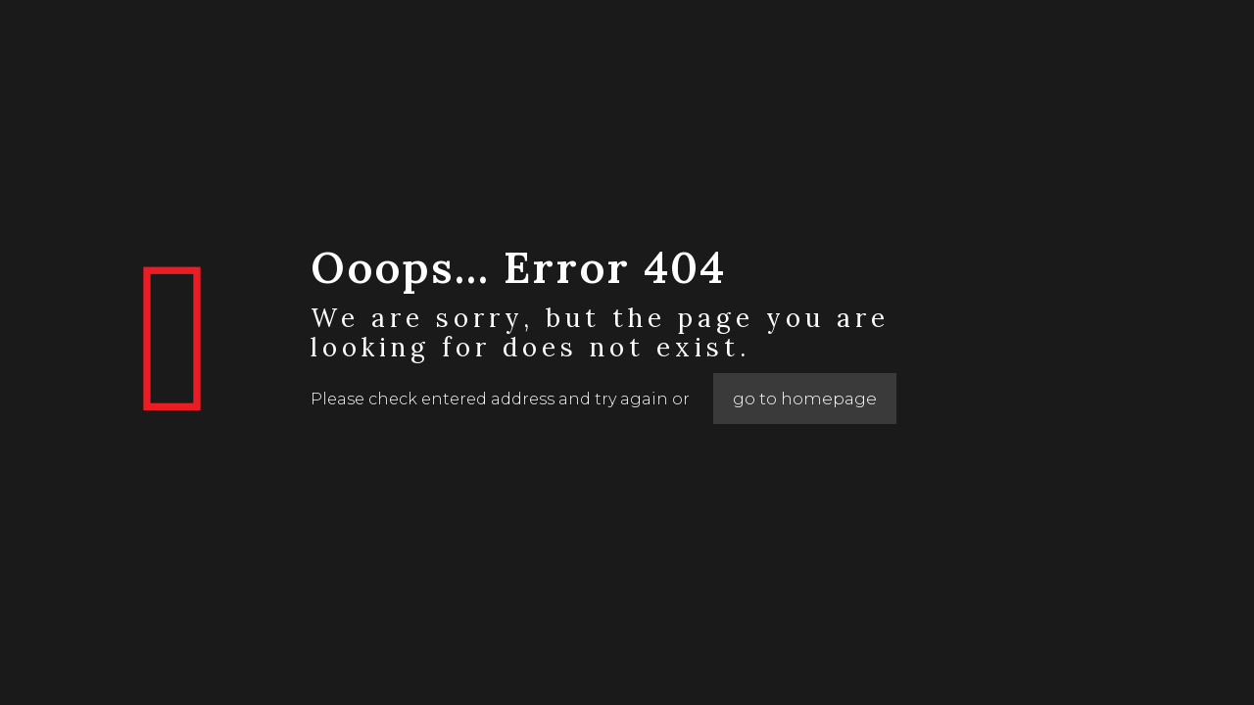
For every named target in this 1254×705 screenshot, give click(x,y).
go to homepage (805, 398)
